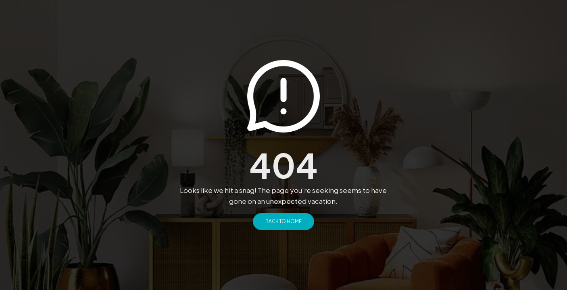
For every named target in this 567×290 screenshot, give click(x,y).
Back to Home (283, 221)
